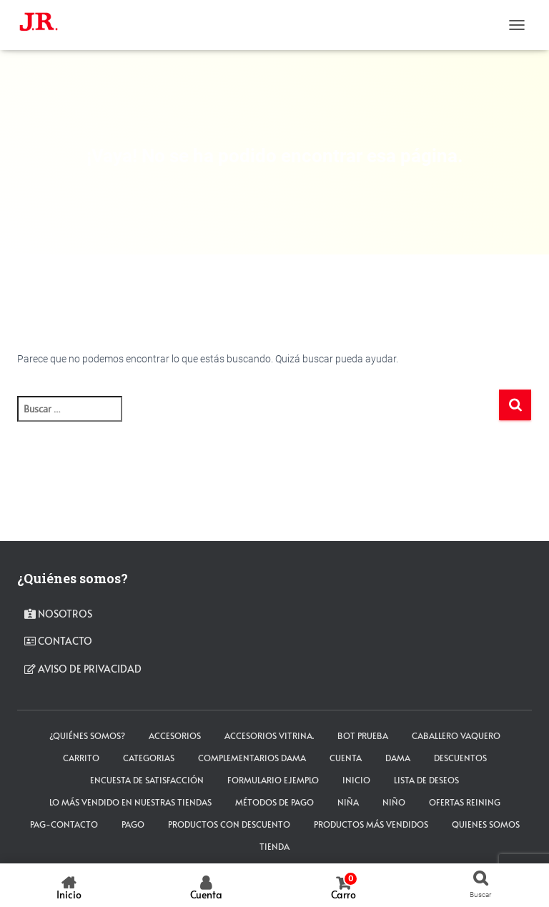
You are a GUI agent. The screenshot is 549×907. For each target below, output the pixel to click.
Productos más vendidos (371, 824)
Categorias (148, 757)
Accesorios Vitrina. (269, 735)
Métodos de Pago (274, 802)
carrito (81, 757)
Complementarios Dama (252, 757)
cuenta (346, 757)
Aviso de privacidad (83, 668)
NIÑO (393, 802)
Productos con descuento (229, 824)
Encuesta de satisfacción (147, 779)
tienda (274, 846)
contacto (58, 641)
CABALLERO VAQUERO (456, 735)
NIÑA (348, 802)
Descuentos (460, 757)
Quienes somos (486, 824)
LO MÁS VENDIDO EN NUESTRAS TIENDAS (130, 802)
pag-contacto (64, 824)
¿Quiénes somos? (87, 735)
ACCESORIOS (175, 735)
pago (133, 824)
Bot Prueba (362, 735)
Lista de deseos (426, 779)
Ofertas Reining (464, 802)
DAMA (397, 757)
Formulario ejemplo (273, 779)
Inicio (356, 779)
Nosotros (58, 613)
